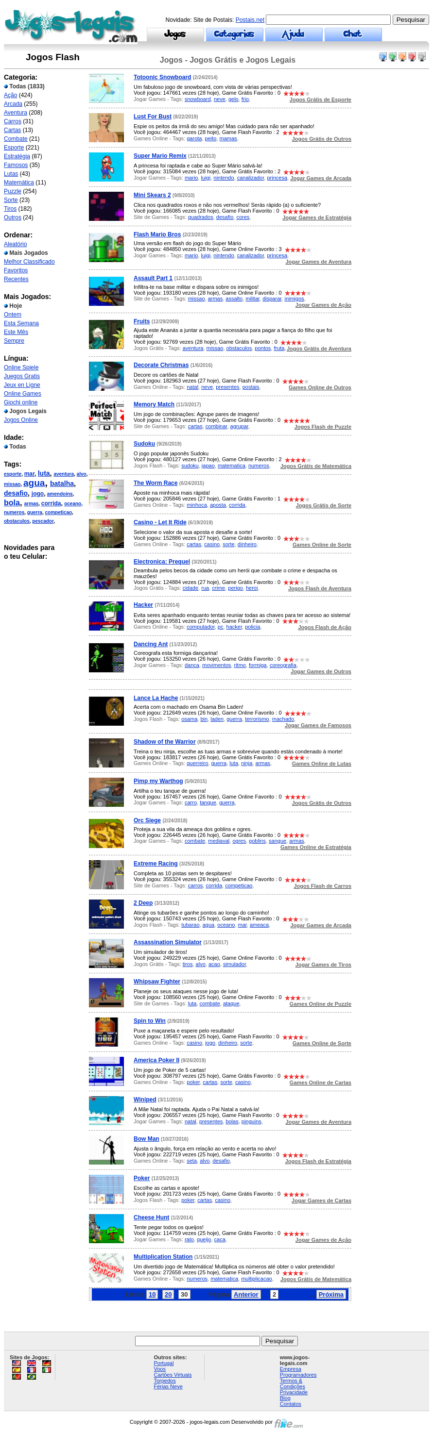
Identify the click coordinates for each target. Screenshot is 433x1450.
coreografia (283, 665)
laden (217, 719)
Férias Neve (168, 1386)
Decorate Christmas (161, 365)
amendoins (60, 494)
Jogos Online (21, 420)
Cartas (12, 130)
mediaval (218, 841)
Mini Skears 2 (152, 195)
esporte (12, 474)
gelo (233, 99)
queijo (204, 1239)
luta (44, 473)
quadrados (200, 217)
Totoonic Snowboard (162, 77)
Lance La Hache (156, 698)
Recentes (16, 279)
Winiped (145, 1099)
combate (195, 841)
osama (189, 719)
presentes (227, 387)
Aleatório (15, 244)
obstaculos (17, 521)
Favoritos (16, 270)
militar (252, 298)
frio (245, 99)
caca (219, 1239)
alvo (82, 474)
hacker (234, 627)
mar (29, 473)
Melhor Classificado (29, 261)
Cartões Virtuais (172, 1375)
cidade (190, 588)
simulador (234, 964)
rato (189, 1239)
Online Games (22, 393)
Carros (12, 121)
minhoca (197, 505)
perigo (235, 588)
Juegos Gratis (22, 376)
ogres (239, 841)
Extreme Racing (156, 863)
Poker (142, 1178)
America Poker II (156, 1060)
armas (31, 503)
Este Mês (16, 332)
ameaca (259, 925)
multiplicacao (256, 1279)
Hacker (143, 604)
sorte (228, 544)
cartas (195, 426)
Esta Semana (21, 323)
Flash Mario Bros (157, 234)
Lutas (11, 173)
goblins (257, 841)
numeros (14, 512)
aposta (218, 505)
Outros (12, 217)
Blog (285, 1398)
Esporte (14, 147)
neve (219, 99)
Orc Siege (147, 820)
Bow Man (146, 1138)
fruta (279, 348)
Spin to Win (150, 1020)
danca (192, 665)
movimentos (216, 665)
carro (191, 802)
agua (34, 483)
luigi (206, 178)
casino (212, 544)
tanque (208, 802)
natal (192, 387)
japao (208, 465)
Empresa (290, 1369)
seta (192, 1161)
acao (214, 964)
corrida (51, 503)
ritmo (239, 665)
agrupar (239, 426)
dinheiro (247, 544)
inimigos (294, 298)
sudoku (189, 465)
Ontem (12, 314)
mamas (228, 138)
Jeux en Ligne (22, 385)
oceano (72, 503)
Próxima (331, 1294)
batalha (62, 483)
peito (211, 138)
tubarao (190, 925)
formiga (258, 665)
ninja (246, 763)
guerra (34, 512)
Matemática (19, 182)
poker (193, 1082)
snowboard (198, 99)
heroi (252, 588)
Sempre (14, 340)
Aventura (15, 112)
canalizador (250, 178)
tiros (188, 964)
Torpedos (164, 1380)
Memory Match (154, 404)
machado (283, 719)
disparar (271, 298)
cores (242, 217)
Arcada (13, 103)
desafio (16, 493)
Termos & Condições (292, 1383)
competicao (58, 512)
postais (251, 387)
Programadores (298, 1375)
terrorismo (257, 719)
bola (12, 503)
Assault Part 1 (153, 278)
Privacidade (294, 1392)
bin (204, 719)
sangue (277, 841)
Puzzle (12, 191)
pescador (42, 521)
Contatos (290, 1404)
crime (218, 588)
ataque (231, 1003)
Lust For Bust (153, 116)
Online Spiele (21, 367)
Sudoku (144, 443)
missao (12, 484)
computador (200, 627)
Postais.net (250, 20)
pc (221, 627)
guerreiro (197, 763)
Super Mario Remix (160, 155)
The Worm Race (155, 483)
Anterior (246, 1294)
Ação (10, 95)
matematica (231, 465)
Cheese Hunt (151, 1217)
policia (252, 627)
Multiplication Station (163, 1256)
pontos (263, 348)
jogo (38, 493)
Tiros (10, 208)
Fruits (142, 321)
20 (168, 1294)
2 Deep (143, 903)
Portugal (163, 1363)
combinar (216, 426)
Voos (159, 1369)
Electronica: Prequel (162, 561)
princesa (277, 178)
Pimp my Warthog (158, 781)
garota (194, 138)
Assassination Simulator (168, 942)
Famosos (16, 165)
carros (195, 885)
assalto (233, 298)
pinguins (251, 1121)
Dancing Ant (151, 644)
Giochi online (20, 402)
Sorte (11, 200)
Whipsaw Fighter (157, 981)
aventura (63, 474)
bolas (231, 1121)
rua (205, 588)
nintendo (223, 178)
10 (152, 1294)
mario (191, 178)
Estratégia (17, 156)
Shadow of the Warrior (165, 741)
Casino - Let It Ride (160, 522)
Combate (16, 138)
